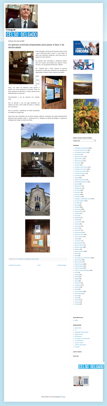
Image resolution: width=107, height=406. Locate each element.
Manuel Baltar (78, 243)
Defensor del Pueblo (80, 179)
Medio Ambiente (79, 251)
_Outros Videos (79, 342)
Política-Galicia (79, 268)
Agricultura (77, 154)
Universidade (78, 293)
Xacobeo (77, 302)
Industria (77, 224)
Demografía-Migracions (81, 182)
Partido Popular (79, 264)
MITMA (77, 253)
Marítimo (77, 249)
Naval (76, 255)
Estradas (77, 207)
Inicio (39, 265)
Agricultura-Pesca (79, 156)
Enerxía (77, 205)
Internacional (78, 232)
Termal (76, 281)
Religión (77, 278)
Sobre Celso (78, 328)
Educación (77, 192)
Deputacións (78, 186)
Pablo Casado (78, 262)
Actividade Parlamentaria (81, 148)
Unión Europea (79, 291)
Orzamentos (78, 260)
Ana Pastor (78, 163)
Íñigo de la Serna (79, 234)
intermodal (77, 230)
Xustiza (77, 304)
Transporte (78, 285)
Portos (76, 272)
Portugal (77, 274)
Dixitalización (78, 188)
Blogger (63, 397)
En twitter (77, 203)
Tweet (76, 289)
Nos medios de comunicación (83, 258)
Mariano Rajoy (79, 247)
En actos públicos (79, 201)
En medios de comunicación (82, 338)
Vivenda (77, 300)
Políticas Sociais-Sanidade (82, 270)
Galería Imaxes (79, 334)
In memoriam (78, 222)
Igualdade (77, 217)
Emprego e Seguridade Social (83, 198)
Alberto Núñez (78, 158)
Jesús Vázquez (79, 236)
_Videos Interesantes (80, 345)
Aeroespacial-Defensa (81, 152)
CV (75, 330)
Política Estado (79, 266)
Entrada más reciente (14, 265)
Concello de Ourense (80, 171)
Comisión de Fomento (81, 169)
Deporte (77, 184)
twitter (76, 320)
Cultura (77, 177)
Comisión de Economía (81, 167)
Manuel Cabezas (79, 245)
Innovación (78, 226)
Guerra (76, 215)
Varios (76, 295)
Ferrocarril (77, 209)
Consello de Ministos (80, 173)
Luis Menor (78, 241)
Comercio (77, 165)
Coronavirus (78, 175)
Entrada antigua (62, 265)
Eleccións (77, 194)
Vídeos (76, 298)
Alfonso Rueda (79, 161)
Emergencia (78, 196)
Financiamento (79, 211)
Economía (77, 190)
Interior (76, 228)
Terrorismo (77, 283)
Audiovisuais (78, 336)
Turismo (77, 287)
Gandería (77, 213)
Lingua (76, 238)
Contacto (77, 347)
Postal (76, 276)
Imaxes (77, 219)
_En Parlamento (79, 340)
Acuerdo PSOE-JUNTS (81, 150)
